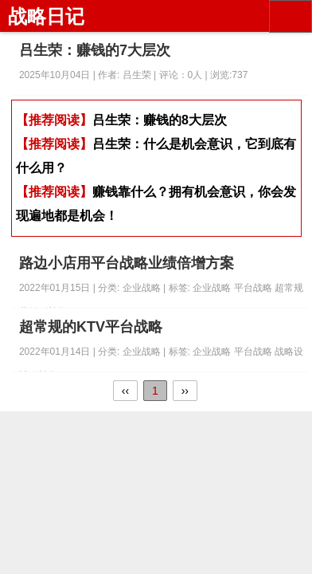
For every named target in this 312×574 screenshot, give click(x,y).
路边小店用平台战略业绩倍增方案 (126, 263)
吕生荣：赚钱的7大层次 (94, 50)
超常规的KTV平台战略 (90, 327)
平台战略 (254, 287)
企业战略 (213, 287)
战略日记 (46, 16)
